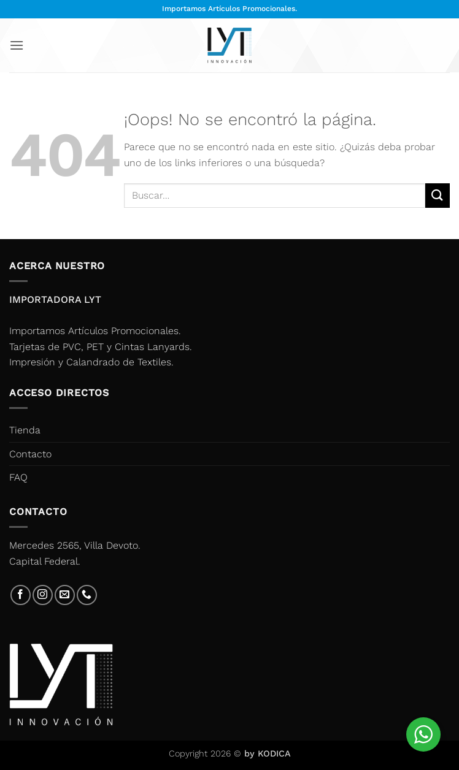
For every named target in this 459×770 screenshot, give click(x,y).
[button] (16, 45)
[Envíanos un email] (65, 595)
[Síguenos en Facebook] (20, 595)
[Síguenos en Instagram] (43, 595)
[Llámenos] (87, 595)
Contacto (30, 454)
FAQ (18, 477)
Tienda (24, 430)
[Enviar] (437, 195)
